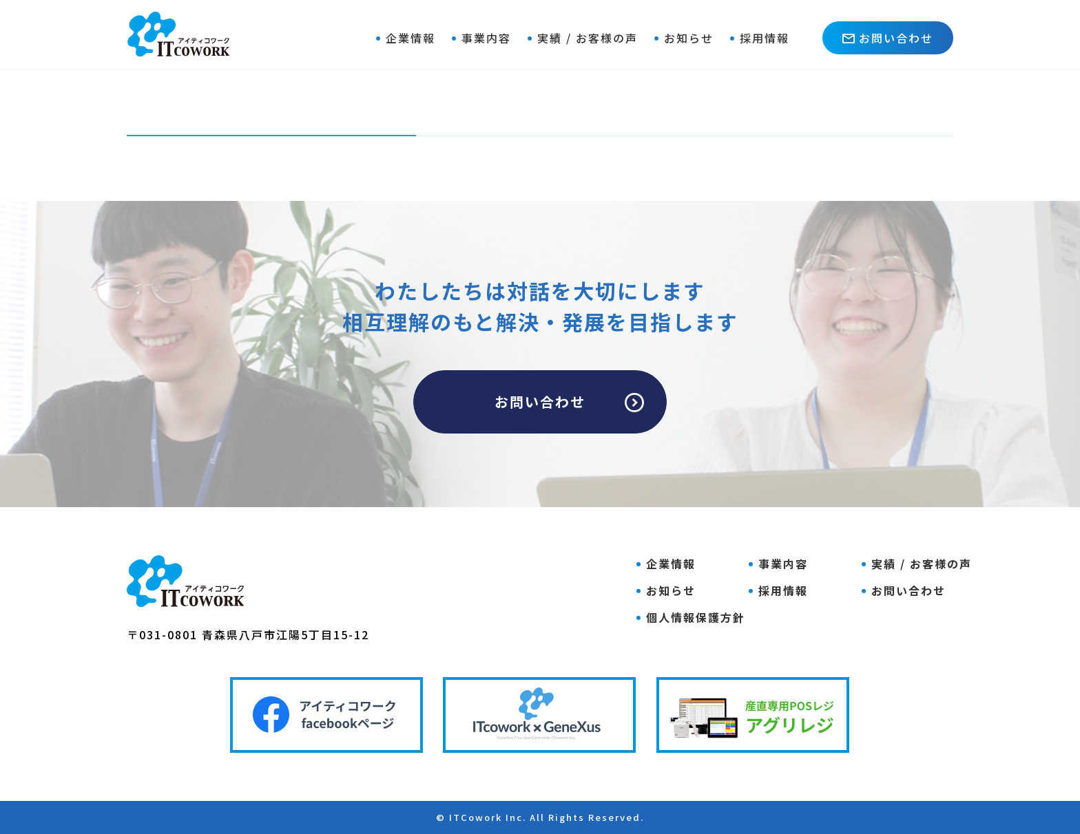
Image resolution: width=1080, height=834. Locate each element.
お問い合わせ (887, 38)
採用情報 (764, 37)
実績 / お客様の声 (587, 37)
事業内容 (486, 37)
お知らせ (689, 37)
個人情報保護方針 (695, 617)
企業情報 (410, 37)
